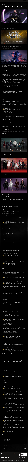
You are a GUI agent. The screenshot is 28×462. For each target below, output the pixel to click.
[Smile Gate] (7, 457)
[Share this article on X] (4, 445)
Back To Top (14, 454)
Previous (3, 448)
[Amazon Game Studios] (2, 457)
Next (25, 448)
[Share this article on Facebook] (6, 445)
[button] (14, 16)
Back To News (4, 4)
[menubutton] (27, 1)
